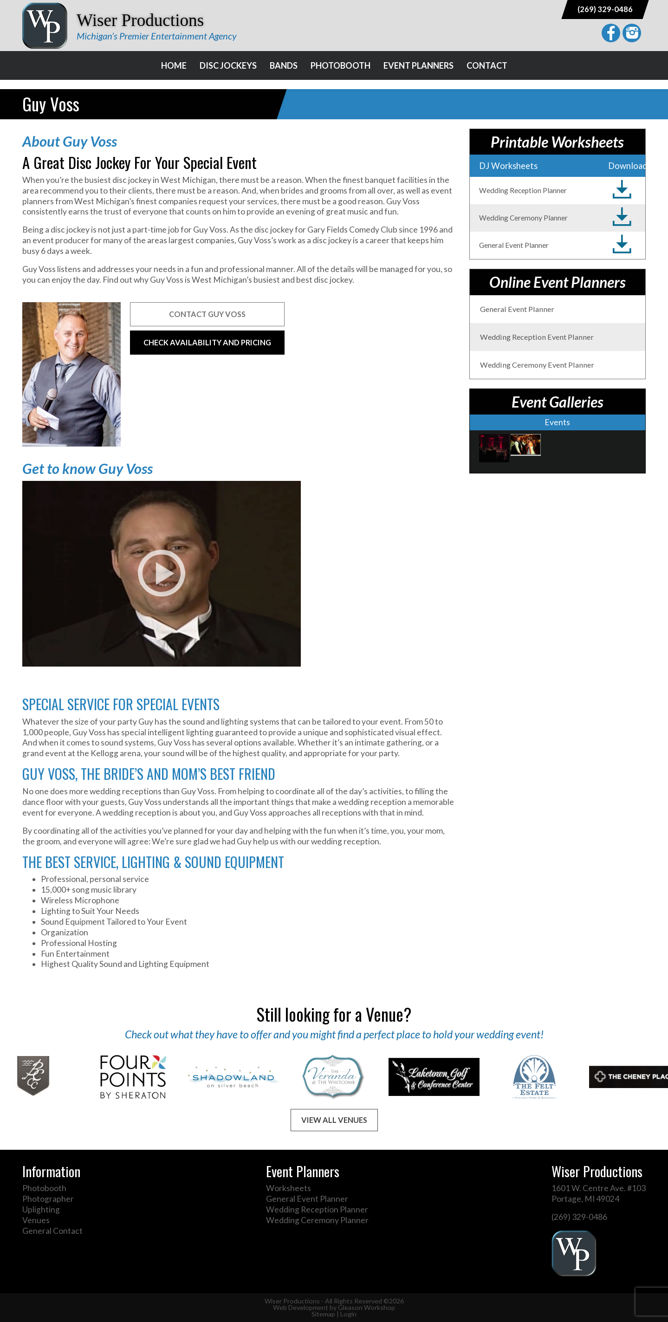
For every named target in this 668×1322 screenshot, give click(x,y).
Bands (284, 65)
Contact (487, 65)
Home (174, 65)
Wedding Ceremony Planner (317, 1220)
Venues (36, 1220)
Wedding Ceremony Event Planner (537, 364)
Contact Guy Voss (207, 314)
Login (348, 1314)
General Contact (52, 1231)
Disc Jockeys (228, 65)
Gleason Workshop (366, 1307)
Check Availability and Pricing (207, 342)
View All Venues (334, 1119)
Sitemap (323, 1314)
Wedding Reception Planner (317, 1209)
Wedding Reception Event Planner (537, 336)
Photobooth (340, 65)
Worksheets (288, 1188)
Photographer (48, 1199)
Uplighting (41, 1209)
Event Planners (418, 65)
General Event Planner (517, 309)
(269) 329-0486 (605, 9)
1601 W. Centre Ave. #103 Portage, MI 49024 (598, 1193)
